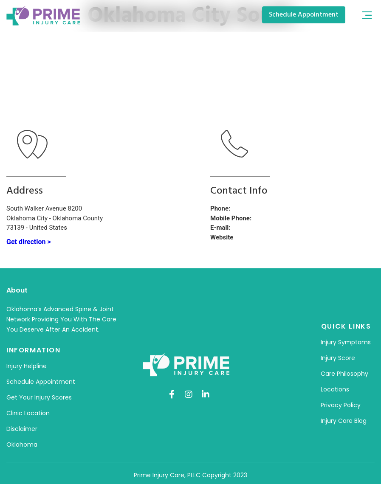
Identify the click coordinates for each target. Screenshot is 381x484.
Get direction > (28, 242)
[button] (367, 16)
